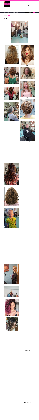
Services (8, 12)
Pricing (14, 12)
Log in (20, 411)
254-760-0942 (29, 12)
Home (5, 12)
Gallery (11, 12)
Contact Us (17, 12)
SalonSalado (6, 7)
